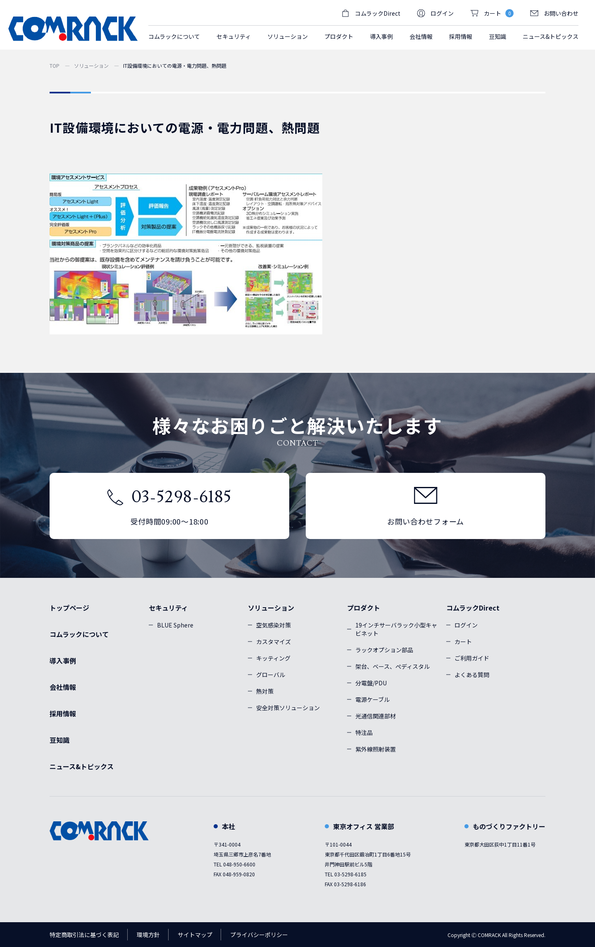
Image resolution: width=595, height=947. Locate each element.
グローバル (270, 674)
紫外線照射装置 (375, 749)
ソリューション (91, 65)
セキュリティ (168, 608)
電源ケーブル (372, 699)
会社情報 (421, 36)
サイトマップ (195, 934)
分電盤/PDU (371, 683)
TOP (55, 65)
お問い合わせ (554, 13)
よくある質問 (472, 674)
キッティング (273, 658)
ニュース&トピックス (550, 36)
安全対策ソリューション (288, 708)
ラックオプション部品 (384, 650)
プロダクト (363, 608)
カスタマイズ (273, 641)
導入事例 (381, 36)
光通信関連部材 (375, 716)
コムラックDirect (473, 608)
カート (463, 641)
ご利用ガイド (472, 658)
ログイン (435, 13)
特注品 (364, 732)
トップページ (69, 608)
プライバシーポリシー (259, 934)
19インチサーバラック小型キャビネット (396, 629)
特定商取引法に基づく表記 (84, 934)
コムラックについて (174, 36)
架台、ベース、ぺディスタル (392, 666)
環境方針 (148, 934)
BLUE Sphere (175, 625)
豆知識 (497, 36)
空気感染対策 (273, 625)
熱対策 (265, 691)
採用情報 (460, 36)
